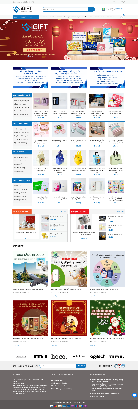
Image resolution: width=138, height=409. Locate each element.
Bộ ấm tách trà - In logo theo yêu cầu (26, 232)
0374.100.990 (115, 393)
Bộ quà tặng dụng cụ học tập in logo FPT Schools (78, 198)
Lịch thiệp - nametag (20, 189)
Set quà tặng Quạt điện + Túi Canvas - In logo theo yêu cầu (78, 113)
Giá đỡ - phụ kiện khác (21, 114)
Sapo (83, 402)
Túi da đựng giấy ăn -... (115, 234)
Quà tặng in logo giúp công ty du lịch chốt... (28, 289)
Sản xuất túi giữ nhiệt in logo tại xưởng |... (104, 289)
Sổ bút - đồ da (18, 186)
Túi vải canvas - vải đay (21, 139)
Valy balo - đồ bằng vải (21, 136)
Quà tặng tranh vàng (20, 200)
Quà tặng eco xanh (20, 193)
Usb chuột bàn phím (20, 111)
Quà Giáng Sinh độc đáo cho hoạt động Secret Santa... (107, 338)
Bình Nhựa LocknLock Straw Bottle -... (57, 226)
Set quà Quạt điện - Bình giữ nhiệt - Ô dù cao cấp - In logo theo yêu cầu (41, 113)
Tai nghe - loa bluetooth (21, 107)
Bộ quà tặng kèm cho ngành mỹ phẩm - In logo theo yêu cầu (41, 142)
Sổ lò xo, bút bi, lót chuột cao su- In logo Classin (41, 198)
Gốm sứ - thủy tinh (20, 161)
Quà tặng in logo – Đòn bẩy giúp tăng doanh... (66, 289)
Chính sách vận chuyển (59, 383)
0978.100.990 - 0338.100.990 (101, 393)
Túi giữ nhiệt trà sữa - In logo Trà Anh (41, 169)
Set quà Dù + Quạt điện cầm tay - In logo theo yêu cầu (59, 113)
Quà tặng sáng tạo (78, 212)
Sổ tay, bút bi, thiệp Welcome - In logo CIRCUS (59, 198)
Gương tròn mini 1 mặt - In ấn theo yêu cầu (59, 141)
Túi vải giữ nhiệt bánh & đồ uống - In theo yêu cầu (78, 169)
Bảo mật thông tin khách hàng (61, 389)
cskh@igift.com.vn (98, 396)
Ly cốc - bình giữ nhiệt (21, 157)
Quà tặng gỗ (18, 164)
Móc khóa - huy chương (21, 132)
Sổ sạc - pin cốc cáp (20, 104)
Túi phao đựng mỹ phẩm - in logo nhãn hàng (97, 141)
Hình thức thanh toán (58, 386)
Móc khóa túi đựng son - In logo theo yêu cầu (78, 141)
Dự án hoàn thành (20, 212)
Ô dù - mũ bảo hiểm (20, 129)
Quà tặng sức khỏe (20, 196)
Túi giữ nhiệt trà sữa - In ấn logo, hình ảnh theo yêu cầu (97, 170)
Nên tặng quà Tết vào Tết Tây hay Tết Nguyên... (66, 338)
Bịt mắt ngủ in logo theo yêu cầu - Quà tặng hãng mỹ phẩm (116, 142)
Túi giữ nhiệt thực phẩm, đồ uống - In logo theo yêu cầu (115, 170)
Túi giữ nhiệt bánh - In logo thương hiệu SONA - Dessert (59, 170)
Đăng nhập (116, 2)
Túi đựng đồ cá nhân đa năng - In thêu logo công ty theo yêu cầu (84, 233)
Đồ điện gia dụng (19, 168)
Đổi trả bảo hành (56, 380)
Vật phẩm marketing (20, 143)
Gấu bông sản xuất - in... (57, 234)
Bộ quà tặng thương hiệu (22, 100)
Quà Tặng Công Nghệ (21, 95)
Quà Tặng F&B (18, 152)
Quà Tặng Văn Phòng (21, 180)
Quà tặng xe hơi (19, 171)
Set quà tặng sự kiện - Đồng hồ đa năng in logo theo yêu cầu (97, 113)
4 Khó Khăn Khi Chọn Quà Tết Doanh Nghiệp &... (28, 338)
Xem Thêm (63, 211)
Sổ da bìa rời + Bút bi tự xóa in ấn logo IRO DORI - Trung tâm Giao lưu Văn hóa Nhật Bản (115, 199)
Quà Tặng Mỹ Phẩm (20, 123)
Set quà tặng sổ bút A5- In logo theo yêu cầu (97, 198)
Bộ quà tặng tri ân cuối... (57, 216)
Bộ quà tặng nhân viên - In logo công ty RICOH (115, 112)
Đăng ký (123, 2)
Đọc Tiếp (16, 296)
